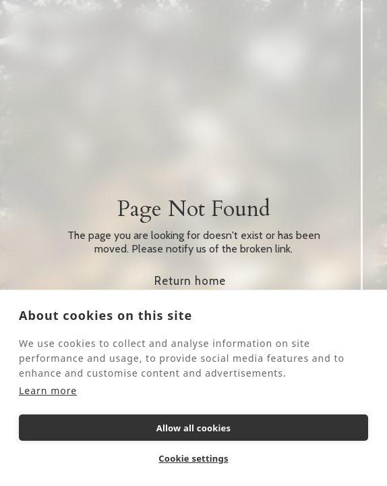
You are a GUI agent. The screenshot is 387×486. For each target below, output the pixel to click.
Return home (190, 281)
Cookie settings (193, 458)
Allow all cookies (193, 428)
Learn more (48, 390)
